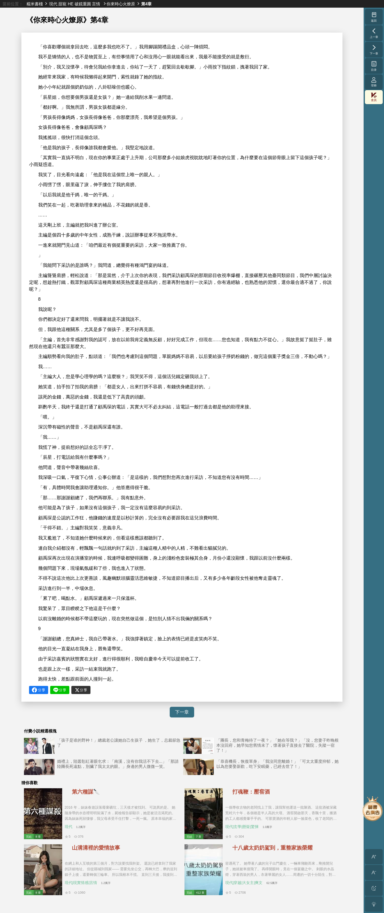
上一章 (374, 33)
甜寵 (62, 4)
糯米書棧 (35, 4)
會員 (374, 97)
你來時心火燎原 (121, 4)
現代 (53, 4)
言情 (96, 4)
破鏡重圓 (83, 4)
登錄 (374, 82)
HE (70, 4)
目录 (374, 66)
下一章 (182, 712)
